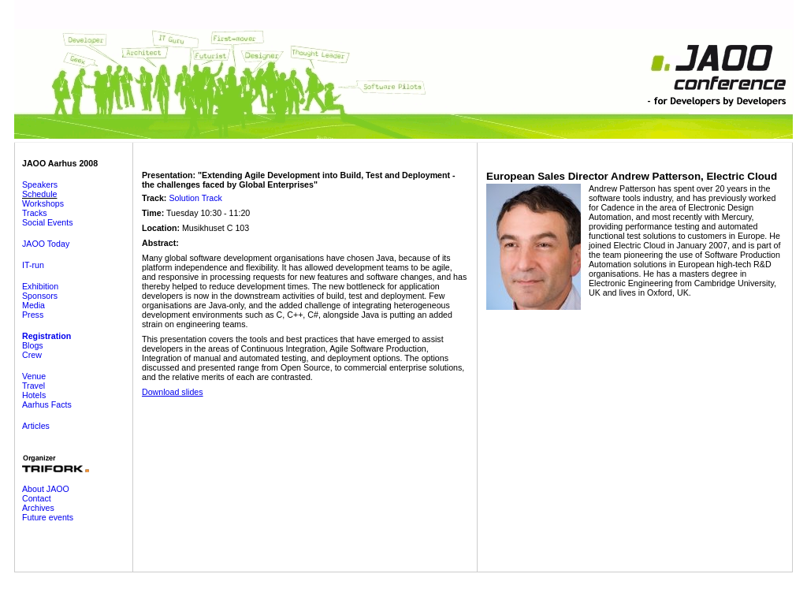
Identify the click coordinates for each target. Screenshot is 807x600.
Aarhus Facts (47, 404)
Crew (32, 355)
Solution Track (195, 198)
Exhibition (40, 286)
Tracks (34, 213)
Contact (36, 498)
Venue (34, 376)
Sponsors (40, 295)
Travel (33, 385)
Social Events (47, 222)
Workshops (43, 203)
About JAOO (45, 489)
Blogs (32, 345)
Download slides (172, 392)
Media (33, 305)
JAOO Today (45, 243)
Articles (36, 425)
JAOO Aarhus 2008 (60, 163)
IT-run (33, 265)
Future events (47, 517)
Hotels (34, 395)
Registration (46, 336)
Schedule (39, 194)
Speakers (40, 184)
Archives (38, 507)
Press (32, 314)
